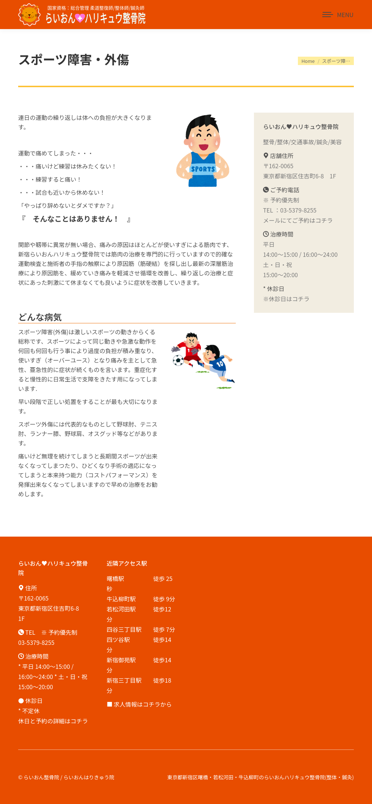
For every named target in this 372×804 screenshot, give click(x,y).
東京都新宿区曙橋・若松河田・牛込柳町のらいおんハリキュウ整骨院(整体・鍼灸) (260, 777)
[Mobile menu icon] (338, 14)
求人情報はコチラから (143, 704)
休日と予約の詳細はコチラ (53, 720)
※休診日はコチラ (286, 298)
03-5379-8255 (298, 210)
